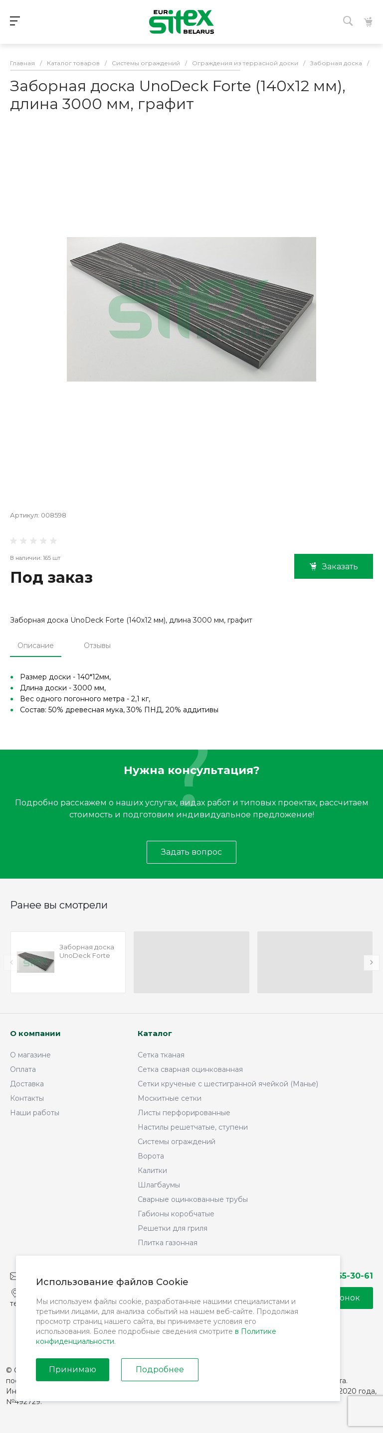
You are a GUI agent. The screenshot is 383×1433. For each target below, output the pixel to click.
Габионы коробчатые (176, 1213)
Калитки (152, 1170)
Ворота (151, 1156)
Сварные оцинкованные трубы (193, 1199)
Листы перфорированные (184, 1112)
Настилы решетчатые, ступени (193, 1127)
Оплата (23, 1069)
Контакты (27, 1098)
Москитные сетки (169, 1098)
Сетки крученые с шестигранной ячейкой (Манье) (228, 1083)
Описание (35, 645)
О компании (35, 1033)
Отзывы (97, 645)
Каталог (155, 1033)
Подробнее (160, 1369)
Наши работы (34, 1112)
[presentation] (11, 963)
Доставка (27, 1083)
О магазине (30, 1054)
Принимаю (72, 1369)
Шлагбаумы (159, 1184)
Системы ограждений (176, 1141)
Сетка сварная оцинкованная (190, 1069)
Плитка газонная (167, 1242)
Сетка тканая (161, 1054)
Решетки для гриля (172, 1228)
